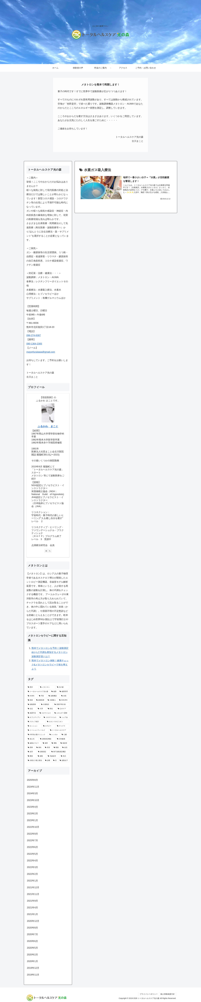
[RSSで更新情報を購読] (49, 550)
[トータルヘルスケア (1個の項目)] (59, 730)
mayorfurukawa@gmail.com (40, 352)
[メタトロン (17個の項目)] (47, 687)
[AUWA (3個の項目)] (32, 696)
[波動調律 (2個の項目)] (33, 704)
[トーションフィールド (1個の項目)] (37, 730)
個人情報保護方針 (167, 994)
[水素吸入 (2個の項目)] (52, 700)
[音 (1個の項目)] (55, 760)
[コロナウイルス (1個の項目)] (50, 717)
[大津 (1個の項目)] (41, 709)
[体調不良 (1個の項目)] (32, 713)
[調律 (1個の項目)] (31, 747)
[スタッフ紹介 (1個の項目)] (36, 722)
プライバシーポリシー (149, 994)
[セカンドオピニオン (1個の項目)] (57, 722)
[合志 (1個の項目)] (31, 709)
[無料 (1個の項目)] (46, 743)
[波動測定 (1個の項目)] (43, 752)
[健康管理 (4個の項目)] (63, 691)
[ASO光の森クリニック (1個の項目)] (37, 735)
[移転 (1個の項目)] (39, 747)
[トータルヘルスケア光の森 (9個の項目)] (38, 691)
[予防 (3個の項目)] (42, 696)
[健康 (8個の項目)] (54, 691)
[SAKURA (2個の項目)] (63, 700)
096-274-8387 (33, 335)
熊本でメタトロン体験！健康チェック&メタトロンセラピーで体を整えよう (50, 664)
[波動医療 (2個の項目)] (40, 700)
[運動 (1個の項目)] (55, 743)
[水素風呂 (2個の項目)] (46, 704)
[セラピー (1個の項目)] (48, 726)
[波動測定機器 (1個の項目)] (47, 739)
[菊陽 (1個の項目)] (57, 747)
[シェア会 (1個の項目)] (63, 717)
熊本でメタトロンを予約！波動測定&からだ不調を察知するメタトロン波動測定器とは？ (50, 652)
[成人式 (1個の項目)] (32, 739)
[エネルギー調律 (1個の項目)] (61, 713)
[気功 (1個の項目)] (64, 756)
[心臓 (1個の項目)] (65, 735)
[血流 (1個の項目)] (65, 747)
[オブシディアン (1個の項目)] (34, 717)
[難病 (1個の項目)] (31, 756)
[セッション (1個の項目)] (34, 726)
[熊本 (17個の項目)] (32, 687)
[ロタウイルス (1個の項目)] (45, 713)
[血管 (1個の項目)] (31, 752)
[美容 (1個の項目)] (48, 747)
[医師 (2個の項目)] (31, 700)
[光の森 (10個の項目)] (62, 687)
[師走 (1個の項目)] (51, 709)
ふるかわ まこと (48, 426)
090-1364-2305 (34, 343)
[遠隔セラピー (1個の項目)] (34, 743)
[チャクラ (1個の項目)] (62, 726)
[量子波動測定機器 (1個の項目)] (59, 752)
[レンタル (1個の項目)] (54, 735)
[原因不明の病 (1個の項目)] (61, 704)
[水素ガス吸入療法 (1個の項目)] (35, 760)
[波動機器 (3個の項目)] (53, 696)
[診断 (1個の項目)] (48, 760)
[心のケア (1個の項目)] (63, 709)
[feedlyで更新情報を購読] (46, 550)
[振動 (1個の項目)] (41, 756)
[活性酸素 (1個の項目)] (62, 739)
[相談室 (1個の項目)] (64, 743)
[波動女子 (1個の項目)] (64, 760)
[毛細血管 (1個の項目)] (53, 756)
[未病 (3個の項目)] (64, 696)
